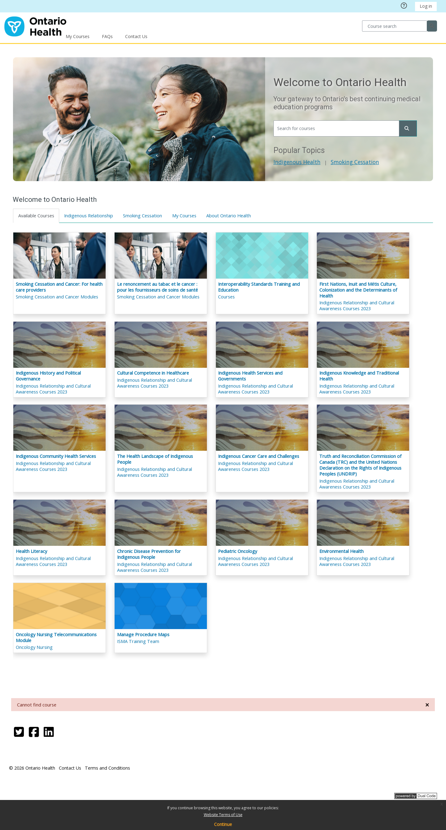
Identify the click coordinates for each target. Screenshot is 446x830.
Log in (426, 6)
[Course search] (394, 25)
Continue (223, 824)
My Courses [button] (78, 36)
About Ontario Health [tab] (229, 216)
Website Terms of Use (223, 814)
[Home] (35, 25)
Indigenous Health (296, 162)
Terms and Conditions (107, 768)
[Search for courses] (336, 128)
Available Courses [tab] (36, 216)
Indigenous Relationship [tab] (88, 216)
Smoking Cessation (354, 162)
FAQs (107, 36)
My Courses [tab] (184, 216)
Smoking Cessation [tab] (142, 216)
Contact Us (136, 36)
